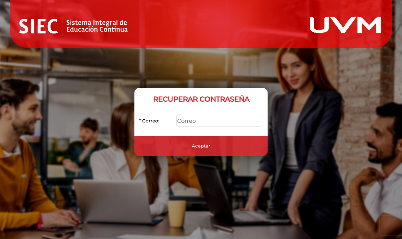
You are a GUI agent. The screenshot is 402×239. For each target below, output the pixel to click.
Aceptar (201, 143)
